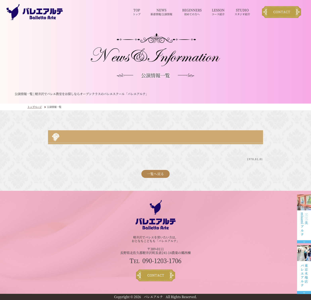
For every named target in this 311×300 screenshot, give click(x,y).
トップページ (34, 107)
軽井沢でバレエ (143, 237)
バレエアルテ (153, 296)
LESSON (218, 12)
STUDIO (242, 12)
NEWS (161, 12)
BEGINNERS (192, 12)
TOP (137, 12)
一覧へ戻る (155, 174)
